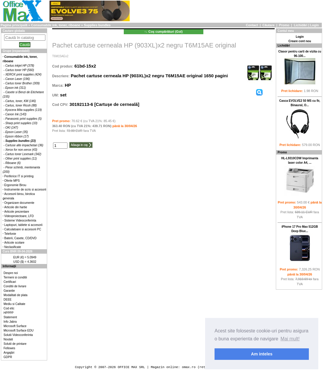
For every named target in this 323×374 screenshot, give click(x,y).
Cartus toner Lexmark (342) (23, 154)
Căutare (269, 25)
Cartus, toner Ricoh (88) (21, 105)
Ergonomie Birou (15, 185)
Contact (252, 25)
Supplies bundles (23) (20, 140)
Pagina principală (14, 25)
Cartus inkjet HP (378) (19, 65)
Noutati (8, 339)
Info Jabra (10, 321)
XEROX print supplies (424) (23, 74)
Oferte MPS (12, 180)
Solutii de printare (15, 343)
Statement (10, 317)
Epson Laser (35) (16, 132)
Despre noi (11, 273)
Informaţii (9, 266)
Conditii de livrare (15, 286)
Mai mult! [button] (290, 338)
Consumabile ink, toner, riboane (55, 25)
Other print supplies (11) (21, 158)
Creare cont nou (300, 41)
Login (314, 25)
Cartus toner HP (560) (19, 70)
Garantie (9, 290)
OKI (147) (11, 127)
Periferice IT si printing (19, 176)
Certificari (10, 281)
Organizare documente (19, 202)
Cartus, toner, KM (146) (20, 101)
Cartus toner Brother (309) (22, 83)
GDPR (8, 357)
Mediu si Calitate (14, 304)
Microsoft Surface (15, 326)
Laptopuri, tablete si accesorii (23, 225)
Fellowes (9, 348)
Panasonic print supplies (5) (23, 118)
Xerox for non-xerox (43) (21, 149)
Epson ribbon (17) (17, 136)
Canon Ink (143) (16, 114)
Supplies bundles (97, 25)
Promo (284, 25)
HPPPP (9, 312)
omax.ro (188, 367)
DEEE (7, 299)
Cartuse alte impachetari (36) (24, 145)
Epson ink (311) (15, 87)
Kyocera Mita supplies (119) (23, 109)
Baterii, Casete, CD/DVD (20, 238)
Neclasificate (12, 247)
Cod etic (9, 308)
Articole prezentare (16, 211)
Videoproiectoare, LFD (19, 216)
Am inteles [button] (262, 354)
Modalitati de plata (15, 295)
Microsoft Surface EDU (19, 330)
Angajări (9, 352)
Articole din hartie (15, 207)
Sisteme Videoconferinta (20, 220)
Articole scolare (14, 242)
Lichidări (300, 25)
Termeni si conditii (15, 277)
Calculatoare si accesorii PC (22, 229)
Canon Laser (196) (17, 79)
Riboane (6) (13, 163)
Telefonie (10, 233)
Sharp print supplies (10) (21, 123)
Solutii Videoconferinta (18, 335)
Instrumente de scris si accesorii (25, 189)
